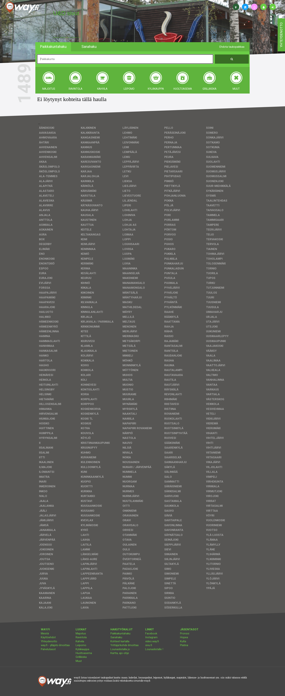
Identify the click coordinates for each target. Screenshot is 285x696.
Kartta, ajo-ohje (119, 653)
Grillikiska (81, 657)
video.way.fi (152, 641)
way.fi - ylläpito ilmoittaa (55, 645)
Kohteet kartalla (119, 641)
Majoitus (81, 633)
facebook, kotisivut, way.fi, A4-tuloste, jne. (66, 37)
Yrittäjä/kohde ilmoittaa (124, 645)
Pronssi (184, 633)
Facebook (151, 633)
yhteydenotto (281, 34)
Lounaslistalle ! (154, 649)
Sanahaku (116, 637)
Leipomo (81, 645)
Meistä (45, 633)
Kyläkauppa (82, 649)
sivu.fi (148, 645)
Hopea (184, 637)
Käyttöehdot (48, 637)
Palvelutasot (48, 649)
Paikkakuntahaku (120, 633)
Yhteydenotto (49, 641)
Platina (184, 645)
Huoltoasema (84, 653)
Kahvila (80, 641)
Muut (79, 661)
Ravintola (81, 637)
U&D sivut (66, 13)
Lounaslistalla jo (120, 649)
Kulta (183, 641)
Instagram (151, 637)
